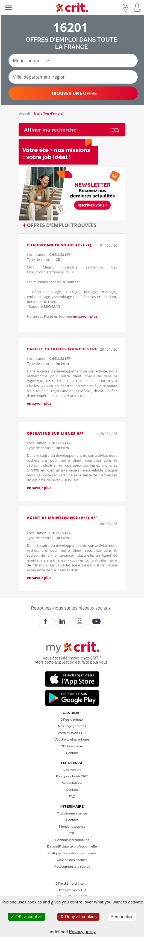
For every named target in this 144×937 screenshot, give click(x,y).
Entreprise (72, 763)
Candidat (72, 713)
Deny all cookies (78, 916)
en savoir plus (85, 316)
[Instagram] (79, 621)
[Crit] (62, 621)
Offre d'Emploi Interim (71, 883)
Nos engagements (72, 726)
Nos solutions (72, 783)
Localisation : (49, 254)
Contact (72, 753)
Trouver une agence (72, 813)
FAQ (72, 796)
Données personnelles (72, 840)
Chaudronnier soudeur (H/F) (59, 245)
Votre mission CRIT (72, 733)
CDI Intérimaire (72, 746)
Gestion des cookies (72, 860)
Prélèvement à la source (72, 867)
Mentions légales (72, 826)
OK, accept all (27, 916)
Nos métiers (72, 770)
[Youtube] (96, 621)
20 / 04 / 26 (108, 523)
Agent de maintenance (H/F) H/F (62, 517)
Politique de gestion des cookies (72, 853)
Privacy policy (82, 931)
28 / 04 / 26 (108, 349)
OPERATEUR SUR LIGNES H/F (55, 433)
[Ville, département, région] (73, 77)
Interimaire (72, 806)
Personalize (122, 916)
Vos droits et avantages (71, 739)
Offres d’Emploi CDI (72, 890)
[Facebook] (45, 621)
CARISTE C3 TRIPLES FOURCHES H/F (62, 349)
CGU (72, 833)
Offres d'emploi (72, 719)
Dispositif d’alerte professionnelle (72, 846)
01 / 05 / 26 (108, 245)
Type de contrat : (44, 259)
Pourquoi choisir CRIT (72, 776)
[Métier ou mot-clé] (73, 60)
